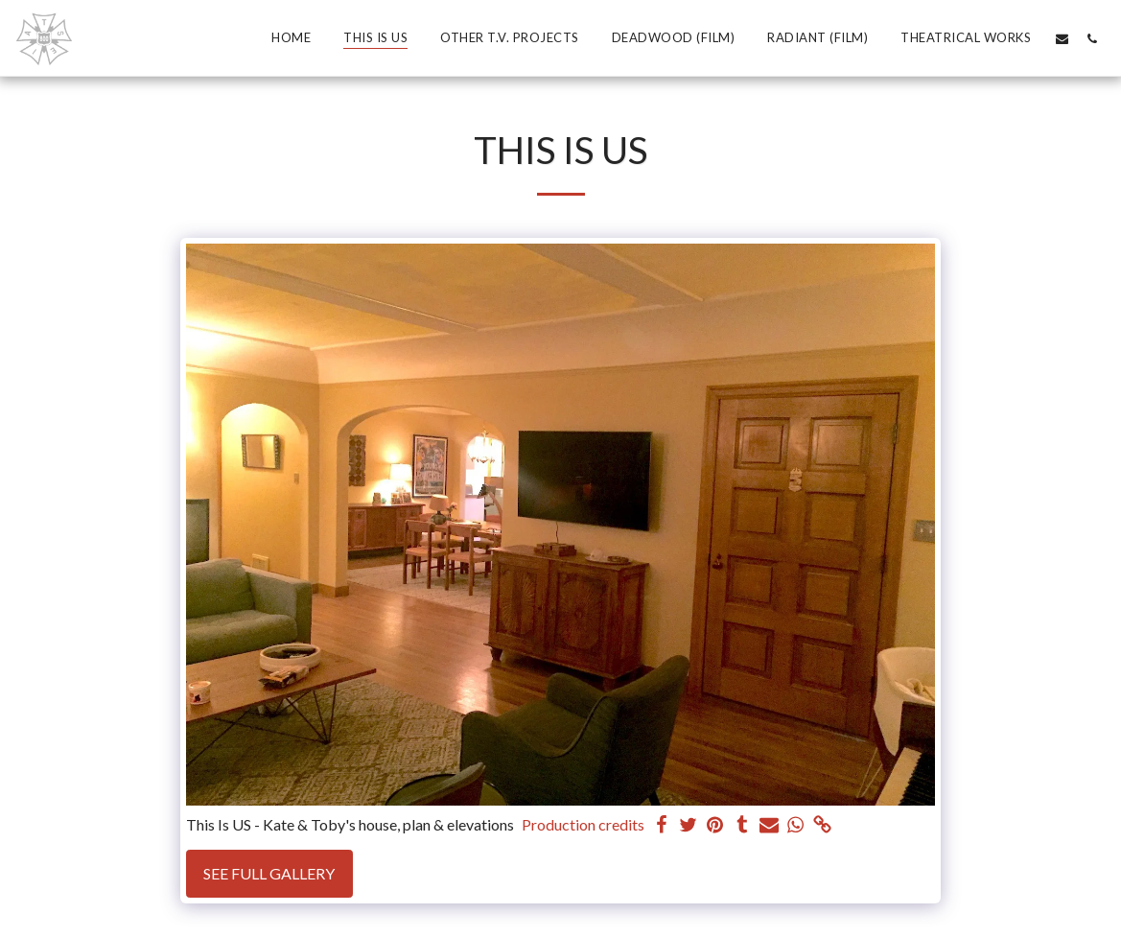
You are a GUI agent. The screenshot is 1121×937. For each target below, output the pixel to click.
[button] (1062, 38)
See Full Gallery (269, 873)
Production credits (583, 824)
